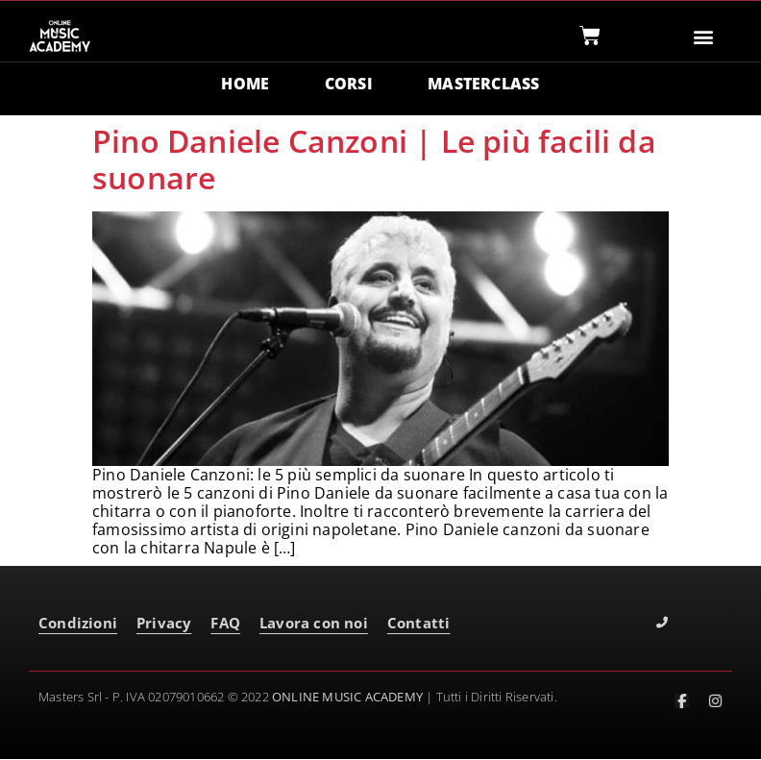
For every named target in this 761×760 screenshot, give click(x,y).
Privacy (163, 624)
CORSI (349, 84)
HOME (245, 84)
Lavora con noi (313, 624)
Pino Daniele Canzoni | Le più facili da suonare (374, 160)
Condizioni (77, 624)
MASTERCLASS (484, 84)
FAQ (225, 624)
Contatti (419, 624)
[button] (704, 36)
